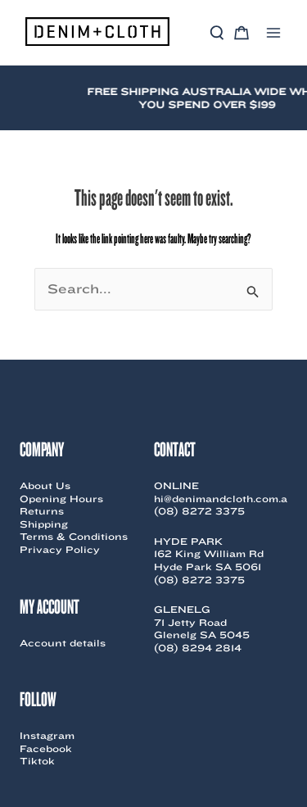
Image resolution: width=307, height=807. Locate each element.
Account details (63, 643)
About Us (45, 485)
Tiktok (37, 761)
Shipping (44, 524)
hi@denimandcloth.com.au (224, 498)
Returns (42, 511)
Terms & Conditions (74, 536)
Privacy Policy (60, 549)
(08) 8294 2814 (198, 648)
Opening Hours (61, 498)
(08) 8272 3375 (199, 511)
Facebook (46, 748)
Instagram (47, 735)
